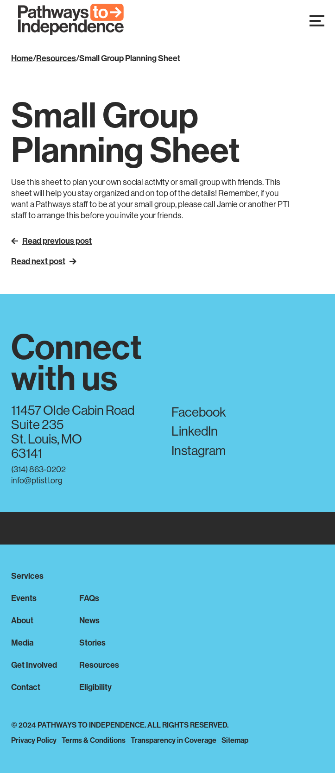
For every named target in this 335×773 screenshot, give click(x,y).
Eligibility (95, 687)
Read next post (43, 261)
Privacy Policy (34, 740)
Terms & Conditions (94, 740)
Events (24, 598)
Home (22, 58)
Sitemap (234, 740)
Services (27, 575)
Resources (56, 58)
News (89, 620)
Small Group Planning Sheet (129, 58)
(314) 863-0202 (38, 469)
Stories (92, 642)
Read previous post (51, 240)
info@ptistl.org (37, 480)
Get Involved (34, 664)
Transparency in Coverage (173, 740)
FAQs (89, 598)
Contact (25, 687)
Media (22, 642)
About (22, 620)
